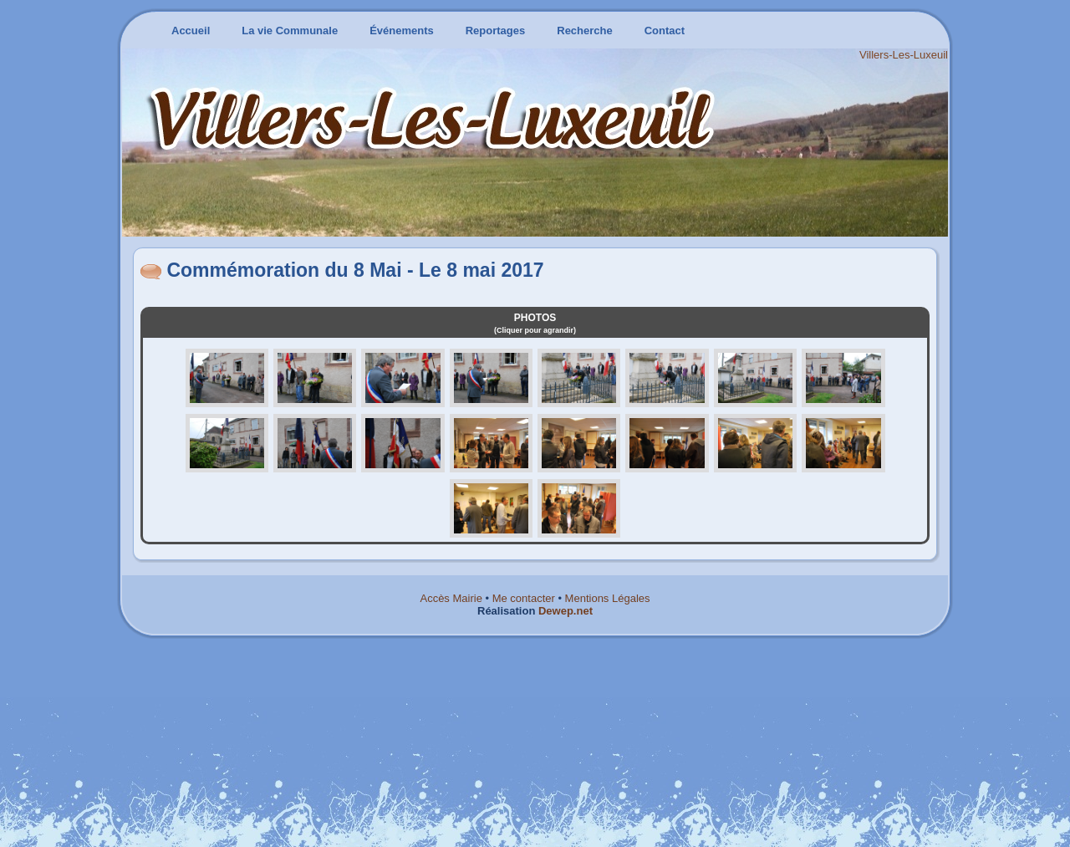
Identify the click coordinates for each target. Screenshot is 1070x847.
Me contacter (523, 598)
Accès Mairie (451, 598)
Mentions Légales (607, 598)
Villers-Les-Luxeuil (903, 54)
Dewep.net (565, 611)
